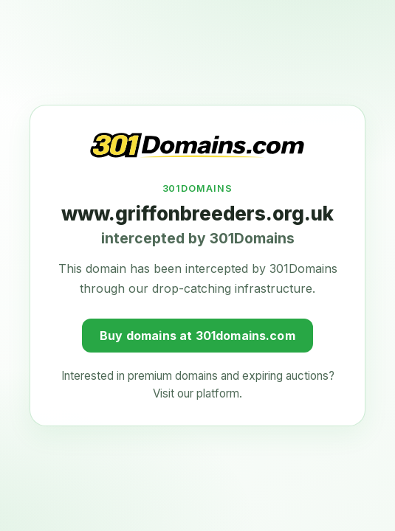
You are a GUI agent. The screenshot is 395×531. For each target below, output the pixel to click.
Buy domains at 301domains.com (197, 334)
